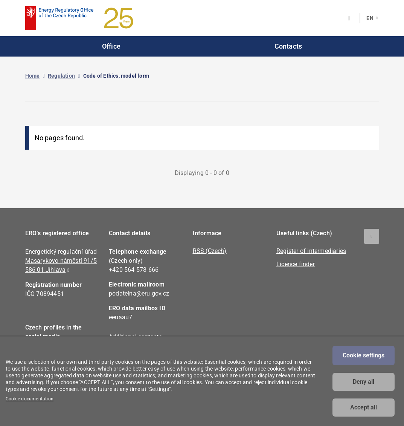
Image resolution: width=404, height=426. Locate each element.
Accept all (363, 407)
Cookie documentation (29, 398)
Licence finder (295, 264)
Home (32, 76)
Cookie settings (363, 355)
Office (111, 46)
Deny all (363, 381)
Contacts (288, 46)
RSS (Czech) (210, 250)
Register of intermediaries (311, 250)
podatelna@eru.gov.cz (139, 293)
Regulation (61, 76)
